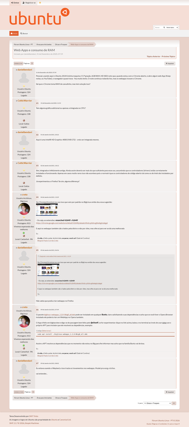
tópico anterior (153, 56)
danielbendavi (25, 69)
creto (24, 194)
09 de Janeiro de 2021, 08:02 (50, 363)
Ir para (140, 403)
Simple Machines (32, 423)
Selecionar (47, 331)
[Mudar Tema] (40, 2)
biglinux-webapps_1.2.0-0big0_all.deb (59, 314)
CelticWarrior (25, 100)
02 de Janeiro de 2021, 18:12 (50, 165)
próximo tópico (168, 56)
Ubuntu (54, 419)
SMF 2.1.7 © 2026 (16, 423)
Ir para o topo (19, 392)
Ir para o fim (18, 63)
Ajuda (149, 424)
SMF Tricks (33, 416)
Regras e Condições (159, 424)
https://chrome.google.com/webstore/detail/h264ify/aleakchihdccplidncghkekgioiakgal (72, 223)
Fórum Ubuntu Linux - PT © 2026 (166, 420)
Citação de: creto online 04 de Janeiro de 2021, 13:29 (55, 256)
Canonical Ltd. (65, 419)
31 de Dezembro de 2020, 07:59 (46, 72)
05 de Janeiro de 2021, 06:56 (50, 250)
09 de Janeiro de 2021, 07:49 (50, 309)
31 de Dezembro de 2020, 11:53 (51, 103)
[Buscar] (164, 27)
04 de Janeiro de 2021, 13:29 (50, 197)
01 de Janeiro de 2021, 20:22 (50, 134)
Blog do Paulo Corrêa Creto (47, 241)
